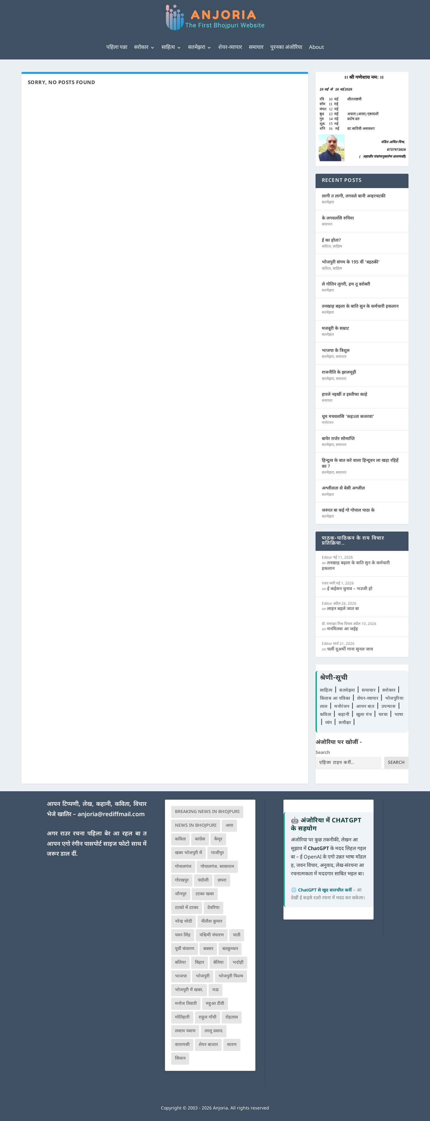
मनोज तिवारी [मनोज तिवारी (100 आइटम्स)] (186, 1004)
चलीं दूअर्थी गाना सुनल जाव (350, 649)
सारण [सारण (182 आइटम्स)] (232, 1045)
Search (323, 753)
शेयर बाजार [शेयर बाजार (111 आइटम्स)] (208, 1045)
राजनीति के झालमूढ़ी (339, 373)
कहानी (344, 715)
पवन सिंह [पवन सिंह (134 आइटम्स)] (183, 935)
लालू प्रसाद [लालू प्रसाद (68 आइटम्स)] (214, 1031)
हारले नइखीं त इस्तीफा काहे (344, 395)
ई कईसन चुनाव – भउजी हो (349, 589)
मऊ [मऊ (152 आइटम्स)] (215, 990)
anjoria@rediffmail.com (111, 815)
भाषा (398, 715)
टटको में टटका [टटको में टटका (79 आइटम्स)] (186, 908)
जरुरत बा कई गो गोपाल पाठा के (348, 510)
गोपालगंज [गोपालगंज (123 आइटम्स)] (183, 867)
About (316, 47)
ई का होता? (331, 241)
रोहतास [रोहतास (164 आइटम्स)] (231, 1017)
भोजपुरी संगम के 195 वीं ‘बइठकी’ (351, 262)
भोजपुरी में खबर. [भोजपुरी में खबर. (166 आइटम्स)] (189, 990)
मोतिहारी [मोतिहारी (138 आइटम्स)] (182, 1017)
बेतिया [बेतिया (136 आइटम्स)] (218, 963)
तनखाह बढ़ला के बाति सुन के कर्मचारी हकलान (360, 307)
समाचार (256, 47)
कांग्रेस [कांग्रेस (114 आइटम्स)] (200, 839)
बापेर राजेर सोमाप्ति (338, 439)
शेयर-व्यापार (230, 47)
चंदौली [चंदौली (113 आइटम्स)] (203, 880)
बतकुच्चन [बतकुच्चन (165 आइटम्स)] (230, 949)
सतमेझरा (196, 47)
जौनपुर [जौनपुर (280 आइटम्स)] (180, 894)
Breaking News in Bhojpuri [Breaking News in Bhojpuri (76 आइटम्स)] (207, 812)
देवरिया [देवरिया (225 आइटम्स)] (213, 908)
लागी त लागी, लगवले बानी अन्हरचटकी (353, 196)
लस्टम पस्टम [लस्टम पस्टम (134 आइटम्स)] (185, 1031)
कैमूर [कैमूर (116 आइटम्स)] (218, 839)
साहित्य (168, 47)
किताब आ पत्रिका (336, 699)
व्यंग (329, 723)
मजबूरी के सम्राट (335, 329)
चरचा (384, 715)
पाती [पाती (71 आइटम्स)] (236, 935)
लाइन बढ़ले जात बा (343, 609)
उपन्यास (388, 707)
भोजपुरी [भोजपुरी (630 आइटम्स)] (203, 976)
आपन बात (365, 707)
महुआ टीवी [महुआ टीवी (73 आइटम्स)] (215, 1004)
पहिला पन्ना (116, 47)
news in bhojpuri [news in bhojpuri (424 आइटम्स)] (195, 826)
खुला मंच (364, 715)
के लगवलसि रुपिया (338, 218)
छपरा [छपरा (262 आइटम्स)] (222, 880)
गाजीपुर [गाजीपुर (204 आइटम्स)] (217, 853)
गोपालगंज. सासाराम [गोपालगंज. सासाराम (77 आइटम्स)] (217, 867)
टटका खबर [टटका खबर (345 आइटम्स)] (205, 894)
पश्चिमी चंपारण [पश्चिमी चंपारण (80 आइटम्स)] (212, 935)
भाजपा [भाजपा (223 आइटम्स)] (181, 976)
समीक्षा (345, 723)
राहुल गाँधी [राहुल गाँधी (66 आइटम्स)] (207, 1017)
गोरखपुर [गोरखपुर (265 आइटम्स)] (182, 880)
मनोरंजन (328, 422)
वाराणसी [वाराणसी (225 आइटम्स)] (182, 1045)
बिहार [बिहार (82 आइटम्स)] (199, 963)
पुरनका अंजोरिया (286, 47)
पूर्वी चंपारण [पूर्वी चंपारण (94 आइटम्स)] (184, 949)
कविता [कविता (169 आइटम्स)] (180, 839)
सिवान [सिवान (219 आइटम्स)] (180, 1059)
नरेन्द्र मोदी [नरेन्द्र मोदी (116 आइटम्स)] (183, 922)
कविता (326, 246)
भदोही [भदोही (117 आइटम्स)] (238, 963)
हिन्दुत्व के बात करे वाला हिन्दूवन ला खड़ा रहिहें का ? (360, 463)
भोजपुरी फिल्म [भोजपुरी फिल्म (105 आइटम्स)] (231, 976)
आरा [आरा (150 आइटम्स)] (229, 826)
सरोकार (141, 47)
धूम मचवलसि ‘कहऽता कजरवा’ (348, 417)
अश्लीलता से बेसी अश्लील (343, 488)
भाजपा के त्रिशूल (336, 351)
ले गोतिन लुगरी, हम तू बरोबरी (346, 284)
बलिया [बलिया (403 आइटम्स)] (180, 963)
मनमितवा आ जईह (342, 629)
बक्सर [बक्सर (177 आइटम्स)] (208, 949)
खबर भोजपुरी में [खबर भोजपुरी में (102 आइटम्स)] (188, 853)
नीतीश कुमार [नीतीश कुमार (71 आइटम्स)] (211, 922)
